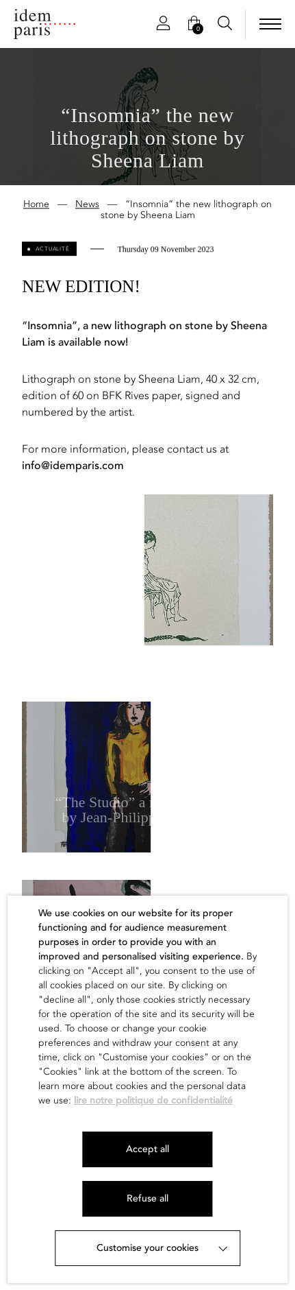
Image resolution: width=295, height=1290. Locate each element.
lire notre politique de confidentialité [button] (153, 1100)
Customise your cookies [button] (147, 1247)
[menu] (270, 24)
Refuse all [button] (147, 1198)
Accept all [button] (147, 1149)
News (87, 205)
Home (36, 205)
